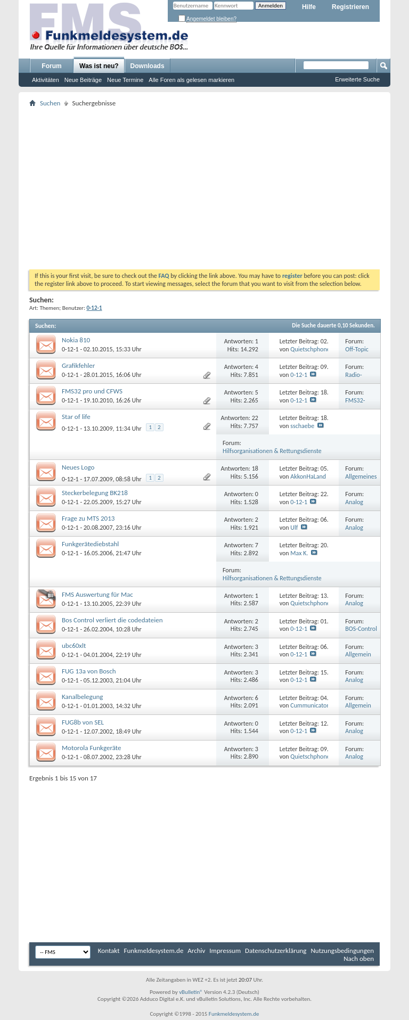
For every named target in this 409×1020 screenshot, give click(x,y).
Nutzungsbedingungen (342, 951)
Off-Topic (357, 349)
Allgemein (358, 654)
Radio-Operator (357, 378)
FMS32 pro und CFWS (92, 391)
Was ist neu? (99, 66)
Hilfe (309, 7)
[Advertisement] (204, 189)
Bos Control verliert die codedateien (112, 620)
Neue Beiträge (83, 80)
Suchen (50, 103)
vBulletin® (191, 992)
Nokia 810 (76, 340)
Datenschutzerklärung (276, 951)
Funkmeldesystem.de (154, 951)
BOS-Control (361, 628)
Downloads (147, 66)
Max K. (299, 553)
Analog (354, 502)
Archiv (196, 951)
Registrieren (350, 7)
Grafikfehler (78, 365)
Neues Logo (78, 467)
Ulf (294, 527)
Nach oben (358, 959)
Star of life (76, 417)
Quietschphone (310, 349)
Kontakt (109, 951)
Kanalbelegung (82, 697)
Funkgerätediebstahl (90, 544)
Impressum (225, 951)
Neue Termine (125, 80)
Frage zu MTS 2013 (88, 518)
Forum (51, 66)
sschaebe (302, 426)
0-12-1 (70, 349)
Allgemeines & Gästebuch (362, 480)
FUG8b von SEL (83, 722)
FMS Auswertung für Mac (97, 594)
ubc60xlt (74, 645)
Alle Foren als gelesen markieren (191, 80)
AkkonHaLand (308, 476)
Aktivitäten (45, 80)
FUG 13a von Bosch (89, 671)
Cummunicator (309, 705)
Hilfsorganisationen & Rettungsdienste (272, 451)
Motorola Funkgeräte (91, 748)
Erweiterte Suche (357, 79)
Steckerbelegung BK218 (95, 493)
